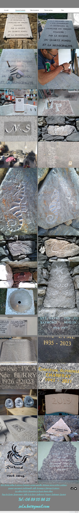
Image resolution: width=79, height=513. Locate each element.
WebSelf (76, 512)
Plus (62, 10)
